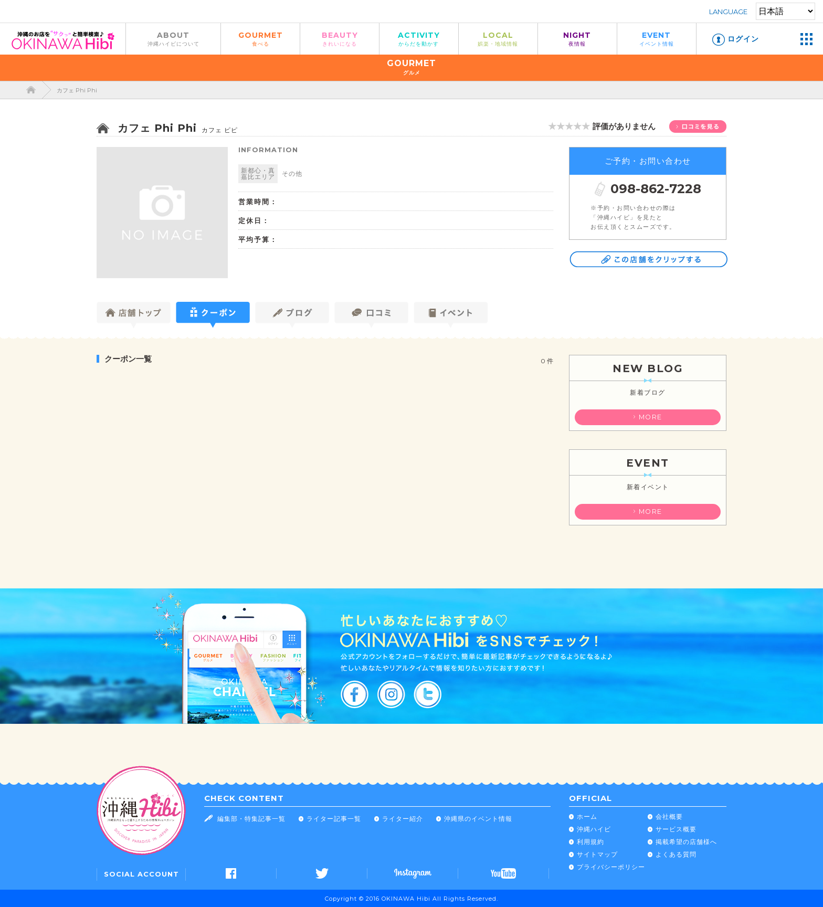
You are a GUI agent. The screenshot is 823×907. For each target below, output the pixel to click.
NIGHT (577, 38)
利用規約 (590, 842)
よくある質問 (676, 854)
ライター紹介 (402, 818)
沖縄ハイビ (594, 829)
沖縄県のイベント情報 (478, 818)
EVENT (656, 38)
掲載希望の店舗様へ (686, 842)
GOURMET (260, 38)
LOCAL (498, 38)
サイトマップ (597, 854)
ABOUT (173, 38)
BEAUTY (339, 38)
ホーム (587, 816)
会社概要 (669, 816)
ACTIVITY (418, 38)
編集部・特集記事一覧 (251, 818)
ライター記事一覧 (334, 818)
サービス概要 (676, 829)
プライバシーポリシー (611, 867)
